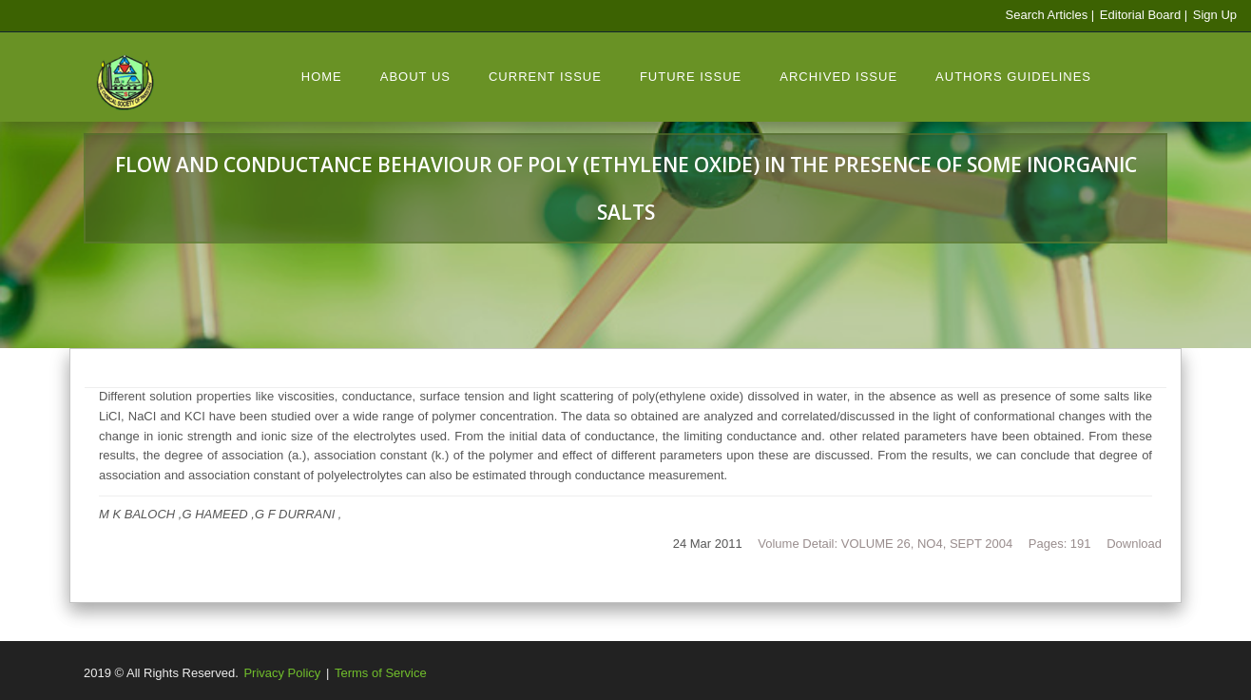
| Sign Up (1210, 15)
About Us (415, 76)
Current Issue (545, 76)
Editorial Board (1139, 15)
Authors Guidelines (1013, 76)
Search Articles (1046, 15)
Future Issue (690, 76)
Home (321, 76)
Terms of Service (381, 673)
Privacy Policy (281, 673)
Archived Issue (838, 76)
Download (1134, 543)
